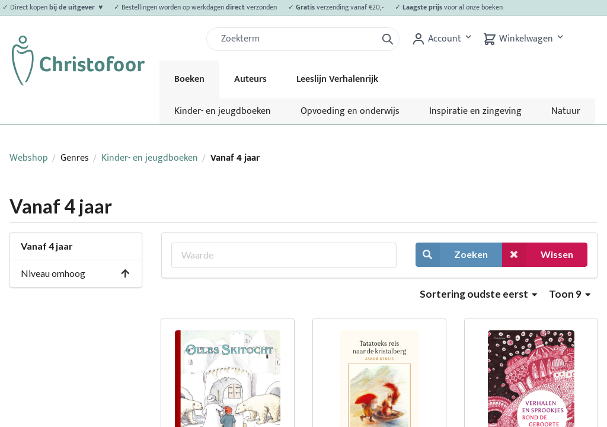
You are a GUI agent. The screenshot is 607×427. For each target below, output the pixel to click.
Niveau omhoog (75, 273)
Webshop (28, 158)
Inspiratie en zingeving (475, 111)
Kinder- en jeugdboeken (222, 111)
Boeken (189, 79)
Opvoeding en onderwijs (350, 111)
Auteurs (250, 79)
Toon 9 (569, 294)
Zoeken (452, 255)
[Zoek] (296, 39)
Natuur (565, 111)
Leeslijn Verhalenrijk (337, 79)
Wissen (537, 255)
